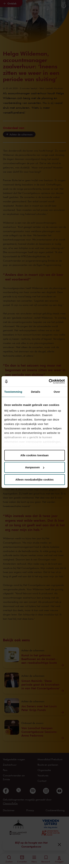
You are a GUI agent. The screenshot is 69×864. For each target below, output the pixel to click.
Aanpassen (34, 467)
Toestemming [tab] (13, 391)
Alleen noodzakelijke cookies (34, 479)
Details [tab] (35, 391)
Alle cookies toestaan (34, 455)
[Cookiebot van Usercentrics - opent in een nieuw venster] (49, 381)
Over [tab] (57, 391)
